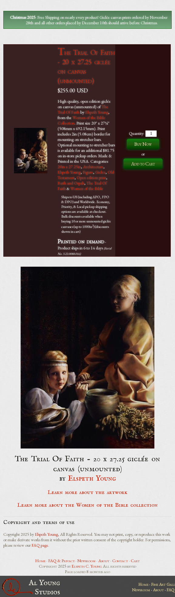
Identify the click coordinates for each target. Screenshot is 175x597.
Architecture (93, 166)
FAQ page (40, 545)
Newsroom (86, 560)
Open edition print (91, 177)
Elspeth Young (96, 112)
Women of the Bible (86, 188)
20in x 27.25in (69, 166)
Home (40, 560)
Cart (135, 560)
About (103, 560)
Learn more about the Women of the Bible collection (87, 505)
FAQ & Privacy (61, 560)
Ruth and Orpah (71, 183)
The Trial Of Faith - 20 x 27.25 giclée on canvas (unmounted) (86, 66)
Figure (88, 172)
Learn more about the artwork (87, 492)
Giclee (100, 172)
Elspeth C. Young (87, 566)
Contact (120, 560)
